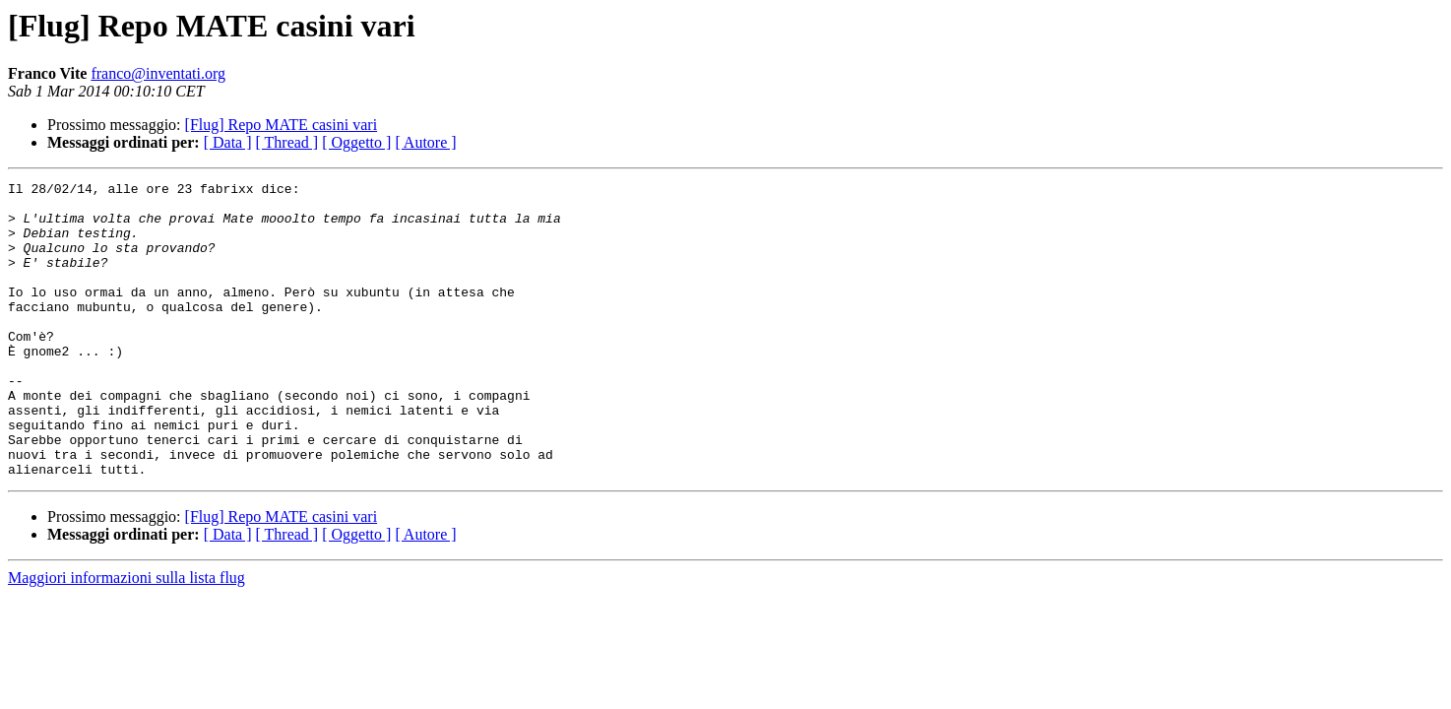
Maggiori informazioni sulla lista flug (126, 636)
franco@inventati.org (158, 73)
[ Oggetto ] (356, 142)
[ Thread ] (287, 142)
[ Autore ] (425, 142)
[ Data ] (228, 142)
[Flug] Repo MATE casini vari (281, 124)
